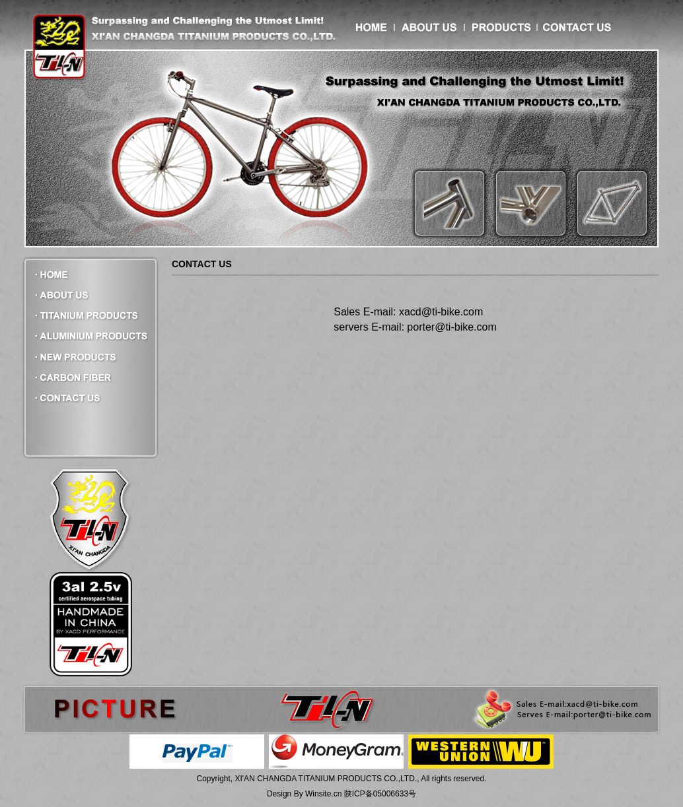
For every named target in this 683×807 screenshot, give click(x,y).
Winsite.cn (323, 793)
